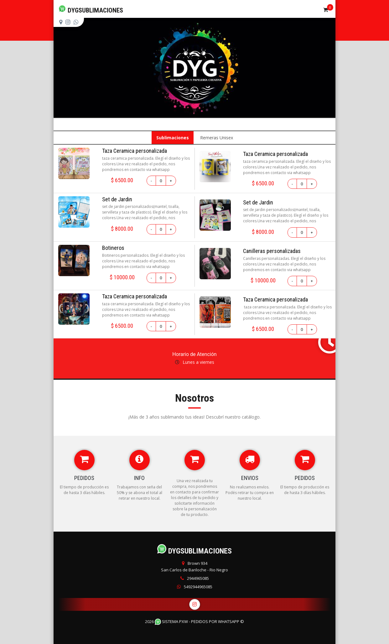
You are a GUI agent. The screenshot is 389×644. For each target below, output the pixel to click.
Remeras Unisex (216, 138)
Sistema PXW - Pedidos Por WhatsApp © (199, 621)
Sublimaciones (172, 138)
